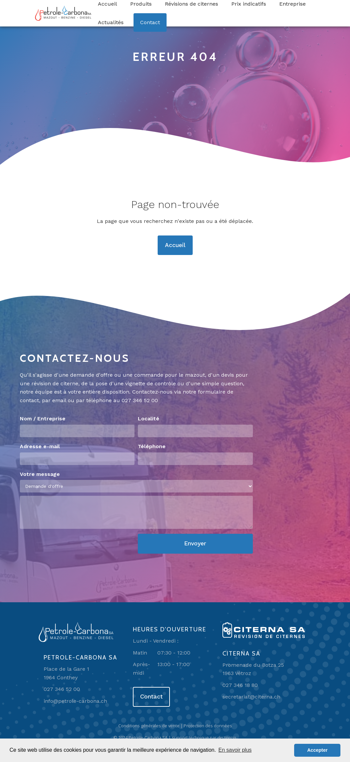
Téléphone (152, 446)
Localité (148, 418)
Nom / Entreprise (42, 418)
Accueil (175, 245)
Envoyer (195, 543)
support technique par (204, 738)
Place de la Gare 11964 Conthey (66, 673)
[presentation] (70, 547)
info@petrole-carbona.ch (75, 701)
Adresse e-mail (40, 446)
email (59, 400)
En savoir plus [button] (235, 750)
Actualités (111, 22)
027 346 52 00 (140, 400)
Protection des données (208, 726)
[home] (63, 13)
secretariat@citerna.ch (251, 697)
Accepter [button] (317, 750)
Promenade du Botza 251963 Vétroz (253, 669)
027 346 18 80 (240, 685)
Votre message (40, 474)
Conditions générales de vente (148, 726)
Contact (150, 22)
